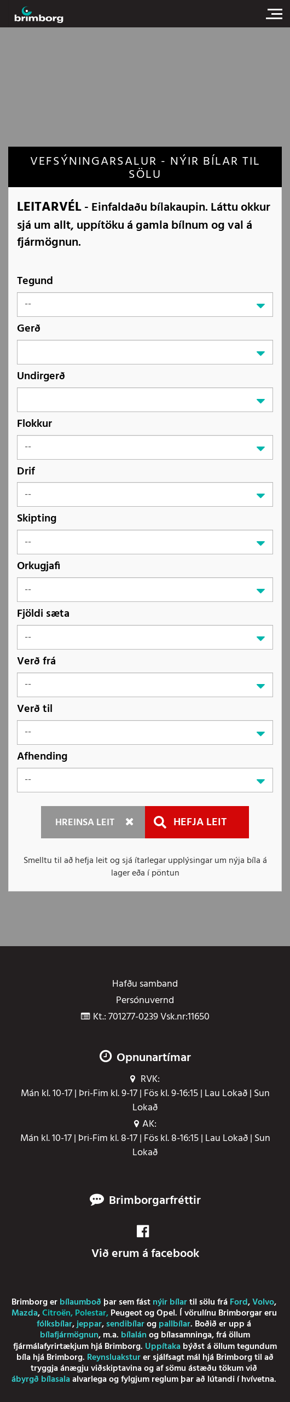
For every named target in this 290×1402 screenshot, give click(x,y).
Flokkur (34, 423)
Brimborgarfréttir (155, 1201)
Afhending (42, 756)
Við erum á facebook (145, 1243)
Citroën (56, 1313)
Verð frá (36, 661)
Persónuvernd (145, 1001)
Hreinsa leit (84, 823)
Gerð (28, 328)
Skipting (36, 518)
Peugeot (126, 1313)
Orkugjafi (38, 566)
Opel (165, 1313)
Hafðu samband (145, 984)
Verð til (35, 708)
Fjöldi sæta (43, 613)
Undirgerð (41, 376)
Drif (26, 471)
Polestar (90, 1313)
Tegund (35, 281)
